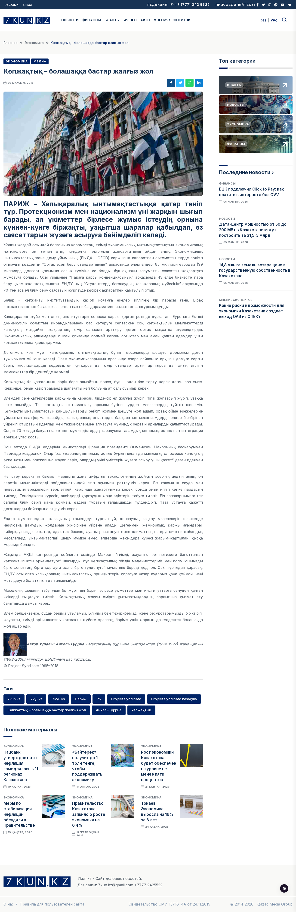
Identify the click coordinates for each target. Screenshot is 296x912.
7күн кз (58, 699)
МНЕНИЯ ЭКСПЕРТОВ (172, 20)
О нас (27, 5)
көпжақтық (141, 710)
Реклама (11, 5)
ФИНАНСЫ (91, 20)
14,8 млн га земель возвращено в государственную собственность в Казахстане (254, 270)
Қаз (263, 20)
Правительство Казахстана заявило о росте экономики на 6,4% (88, 814)
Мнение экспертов (236, 300)
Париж (80, 699)
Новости (227, 218)
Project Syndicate (126, 699)
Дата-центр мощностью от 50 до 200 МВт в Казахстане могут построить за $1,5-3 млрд (253, 230)
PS (99, 699)
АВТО (145, 20)
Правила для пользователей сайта (52, 904)
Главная (10, 42)
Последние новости (244, 172)
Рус (274, 20)
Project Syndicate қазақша (174, 699)
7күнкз (36, 699)
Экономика (34, 42)
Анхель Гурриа (108, 710)
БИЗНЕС (130, 20)
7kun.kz (14, 699)
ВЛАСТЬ (112, 20)
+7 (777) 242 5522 (190, 4)
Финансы (227, 183)
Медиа (40, 61)
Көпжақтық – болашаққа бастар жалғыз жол (47, 710)
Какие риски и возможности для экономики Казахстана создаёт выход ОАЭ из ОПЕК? (251, 311)
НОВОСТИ (70, 20)
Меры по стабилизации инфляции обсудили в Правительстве (19, 814)
